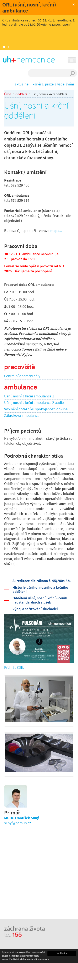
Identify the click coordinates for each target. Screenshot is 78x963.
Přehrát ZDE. (14, 667)
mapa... (56, 230)
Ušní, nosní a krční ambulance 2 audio (34, 402)
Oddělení (21, 94)
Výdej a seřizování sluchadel (35, 608)
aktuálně (21, 84)
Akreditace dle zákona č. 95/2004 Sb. (41, 580)
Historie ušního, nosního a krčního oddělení (40, 589)
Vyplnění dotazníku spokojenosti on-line (36, 409)
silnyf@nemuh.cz (17, 823)
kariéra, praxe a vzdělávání (53, 84)
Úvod (7, 94)
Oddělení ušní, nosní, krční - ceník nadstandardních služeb (39, 600)
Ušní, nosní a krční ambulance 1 (29, 396)
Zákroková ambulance (21, 415)
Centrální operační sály (22, 376)
